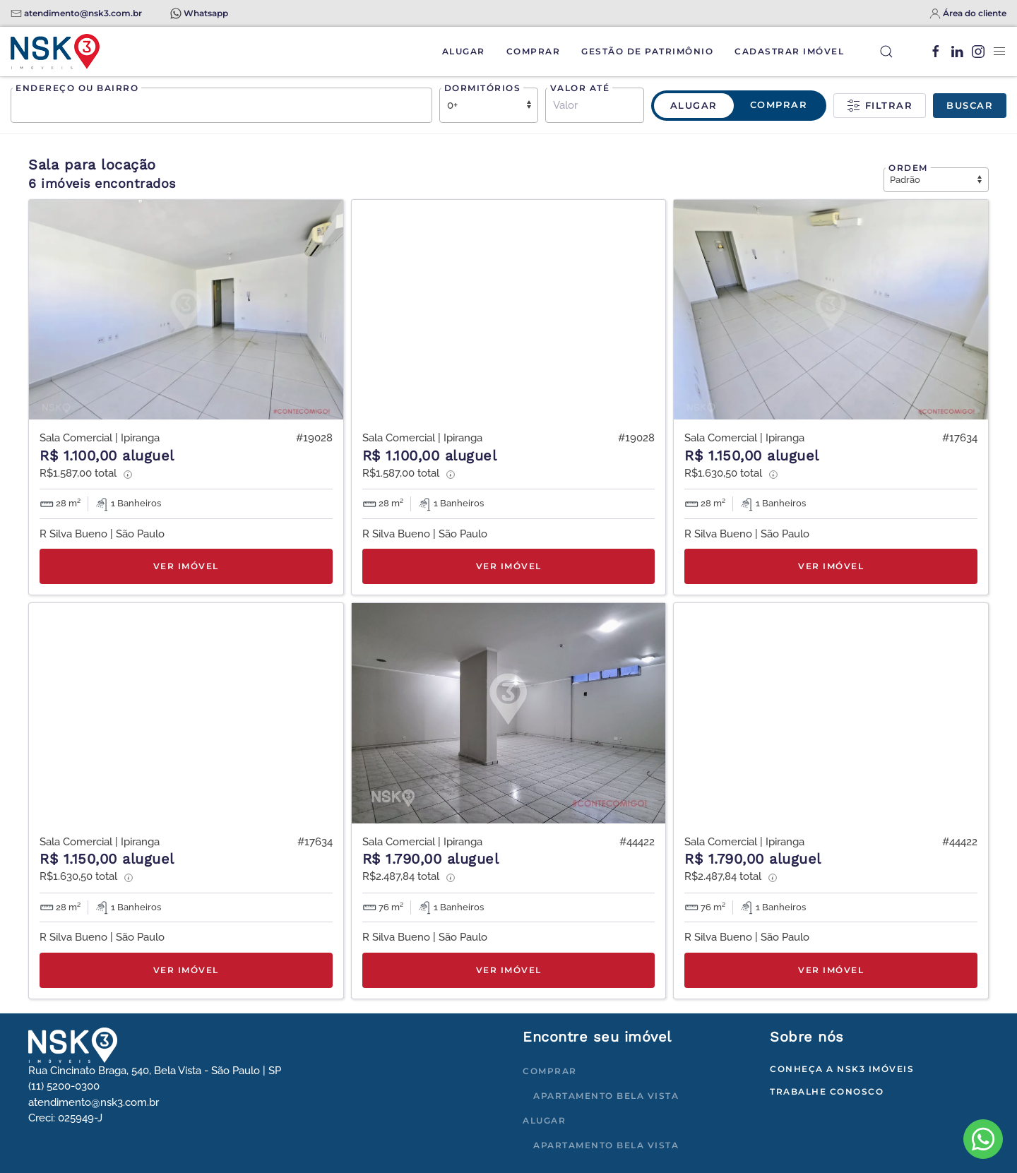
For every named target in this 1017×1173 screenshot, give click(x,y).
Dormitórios (482, 88)
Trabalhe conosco (827, 1091)
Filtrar (879, 106)
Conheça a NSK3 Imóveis (842, 1069)
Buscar (969, 105)
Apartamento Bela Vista (606, 1095)
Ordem (908, 167)
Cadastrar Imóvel (789, 51)
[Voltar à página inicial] (55, 51)
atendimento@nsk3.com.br (83, 13)
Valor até (580, 88)
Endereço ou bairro (77, 88)
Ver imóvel (186, 566)
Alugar (463, 51)
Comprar (533, 51)
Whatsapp (206, 13)
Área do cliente (974, 13)
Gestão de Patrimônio (647, 51)
